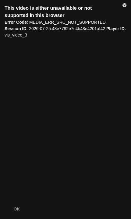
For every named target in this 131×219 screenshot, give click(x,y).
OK (17, 209)
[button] (124, 6)
